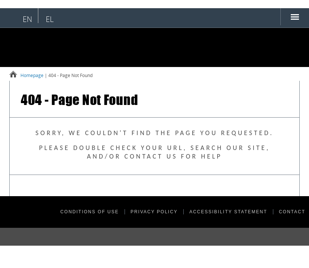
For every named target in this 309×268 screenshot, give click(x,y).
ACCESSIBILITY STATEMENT (228, 211)
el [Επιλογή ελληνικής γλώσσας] (50, 19)
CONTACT (292, 211)
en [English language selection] (27, 19)
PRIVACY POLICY (154, 211)
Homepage (32, 75)
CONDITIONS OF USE (89, 211)
